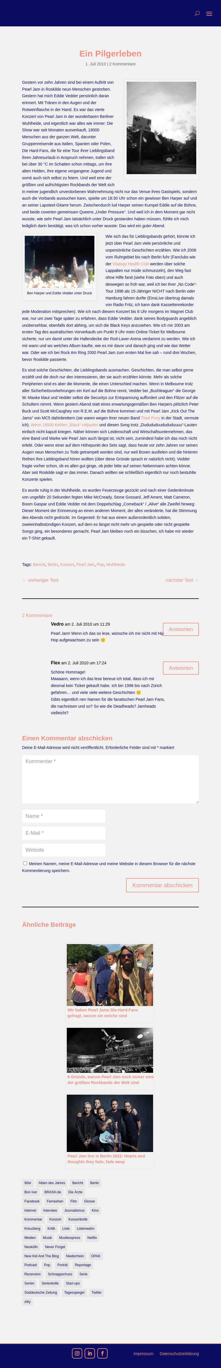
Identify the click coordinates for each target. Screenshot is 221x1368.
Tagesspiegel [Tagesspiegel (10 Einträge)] (74, 1293)
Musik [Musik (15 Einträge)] (47, 1238)
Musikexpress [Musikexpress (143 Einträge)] (69, 1238)
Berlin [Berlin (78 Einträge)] (94, 1183)
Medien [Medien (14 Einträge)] (30, 1238)
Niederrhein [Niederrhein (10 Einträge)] (75, 1256)
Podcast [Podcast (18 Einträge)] (30, 1265)
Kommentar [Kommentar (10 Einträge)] (33, 1219)
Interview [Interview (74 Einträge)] (50, 1211)
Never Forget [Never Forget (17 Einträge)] (55, 1247)
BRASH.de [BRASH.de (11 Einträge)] (52, 1192)
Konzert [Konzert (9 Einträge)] (55, 1219)
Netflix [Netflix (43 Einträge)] (92, 1238)
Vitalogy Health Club (131, 264)
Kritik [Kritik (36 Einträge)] (51, 1229)
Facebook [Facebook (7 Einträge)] (32, 1201)
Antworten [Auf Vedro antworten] (180, 630)
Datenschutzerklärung (179, 1354)
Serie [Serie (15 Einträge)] (83, 1274)
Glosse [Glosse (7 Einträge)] (89, 1201)
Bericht (39, 564)
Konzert (67, 564)
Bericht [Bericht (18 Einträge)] (77, 1183)
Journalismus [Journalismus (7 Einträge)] (74, 1211)
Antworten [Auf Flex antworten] (180, 668)
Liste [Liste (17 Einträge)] (66, 1229)
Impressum (143, 1354)
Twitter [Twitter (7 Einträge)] (97, 1293)
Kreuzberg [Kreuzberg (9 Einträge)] (32, 1229)
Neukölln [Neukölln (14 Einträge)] (31, 1247)
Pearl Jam (85, 564)
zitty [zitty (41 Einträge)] (27, 1302)
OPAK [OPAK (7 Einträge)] (95, 1256)
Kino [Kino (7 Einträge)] (95, 1211)
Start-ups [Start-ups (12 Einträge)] (73, 1283)
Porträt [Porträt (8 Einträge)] (62, 1265)
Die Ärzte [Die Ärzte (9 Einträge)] (75, 1192)
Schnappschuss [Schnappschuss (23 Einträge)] (60, 1274)
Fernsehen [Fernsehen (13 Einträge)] (55, 1201)
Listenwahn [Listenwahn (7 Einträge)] (85, 1229)
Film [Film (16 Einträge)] (74, 1201)
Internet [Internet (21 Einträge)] (30, 1211)
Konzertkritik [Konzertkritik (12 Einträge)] (77, 1219)
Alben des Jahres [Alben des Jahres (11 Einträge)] (52, 1183)
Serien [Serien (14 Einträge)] (29, 1283)
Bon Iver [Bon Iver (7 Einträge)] (30, 1192)
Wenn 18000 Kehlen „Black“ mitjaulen (64, 425)
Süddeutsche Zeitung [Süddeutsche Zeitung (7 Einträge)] (40, 1293)
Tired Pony (150, 418)
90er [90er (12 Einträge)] (27, 1183)
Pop (100, 564)
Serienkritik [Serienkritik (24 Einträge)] (49, 1283)
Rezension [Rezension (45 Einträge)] (32, 1274)
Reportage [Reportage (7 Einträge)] (83, 1265)
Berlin (53, 564)
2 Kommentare (122, 64)
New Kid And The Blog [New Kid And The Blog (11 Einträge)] (41, 1256)
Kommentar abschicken (162, 885)
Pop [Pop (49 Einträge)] (47, 1265)
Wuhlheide (115, 564)
